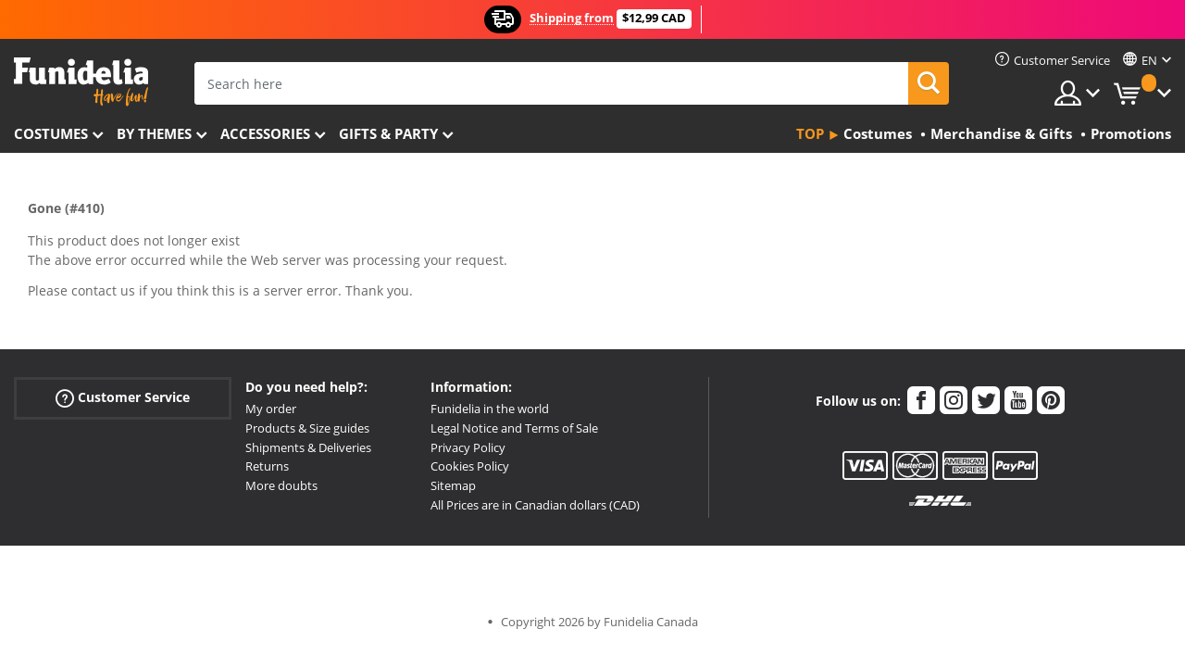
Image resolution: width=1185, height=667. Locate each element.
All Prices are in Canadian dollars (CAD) (535, 505)
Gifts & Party (388, 133)
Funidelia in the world (489, 408)
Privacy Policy (467, 447)
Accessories (265, 133)
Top (810, 133)
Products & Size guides (307, 428)
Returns (267, 466)
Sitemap (453, 485)
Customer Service (123, 398)
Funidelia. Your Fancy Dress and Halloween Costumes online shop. (81, 82)
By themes (154, 133)
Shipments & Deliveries (308, 447)
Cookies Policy (469, 466)
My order (270, 408)
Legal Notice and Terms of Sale (514, 428)
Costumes (51, 133)
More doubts (281, 485)
